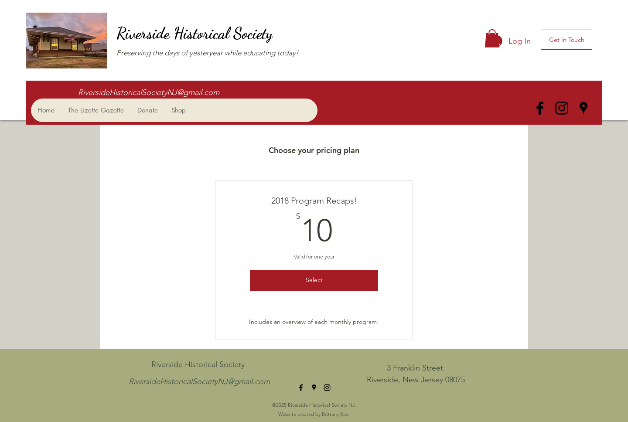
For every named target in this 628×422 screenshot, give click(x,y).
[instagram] (561, 108)
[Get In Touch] (566, 40)
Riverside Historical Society (196, 33)
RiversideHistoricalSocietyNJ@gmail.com (148, 92)
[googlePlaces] (583, 108)
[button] (492, 38)
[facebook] (540, 108)
